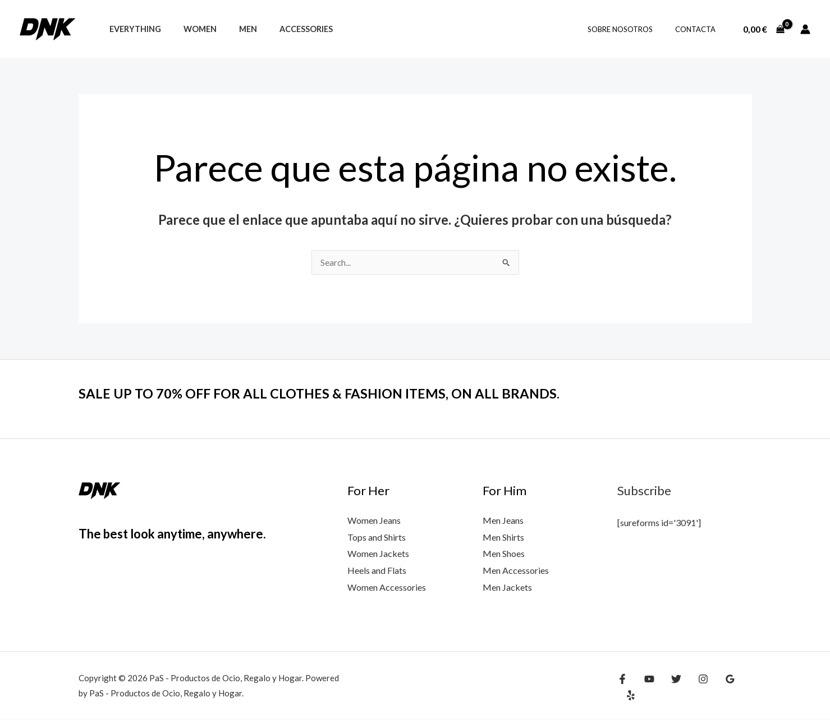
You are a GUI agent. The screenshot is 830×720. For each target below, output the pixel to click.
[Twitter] (671, 687)
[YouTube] (646, 687)
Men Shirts (503, 537)
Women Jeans (374, 520)
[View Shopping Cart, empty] (763, 29)
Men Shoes (504, 554)
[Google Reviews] (719, 687)
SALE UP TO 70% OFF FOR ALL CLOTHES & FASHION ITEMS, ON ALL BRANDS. (339, 393)
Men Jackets (507, 587)
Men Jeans (503, 520)
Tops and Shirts (376, 537)
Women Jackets (378, 554)
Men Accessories (516, 570)
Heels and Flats (376, 570)
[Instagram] (695, 687)
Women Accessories (386, 587)
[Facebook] (622, 687)
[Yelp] (743, 687)
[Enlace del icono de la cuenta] (805, 29)
